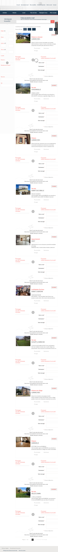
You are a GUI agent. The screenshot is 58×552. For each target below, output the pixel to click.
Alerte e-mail (49, 4)
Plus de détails (37, 48)
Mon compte (53, 12)
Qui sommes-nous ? (25, 4)
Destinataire (41, 66)
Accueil (18, 4)
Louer (23, 12)
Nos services (34, 12)
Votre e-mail (41, 62)
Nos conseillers (33, 4)
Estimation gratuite (41, 4)
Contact (54, 4)
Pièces (2, 37)
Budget (2, 30)
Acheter (5, 12)
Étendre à (3, 59)
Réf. (1, 83)
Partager (36, 50)
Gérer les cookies (22, 550)
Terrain (3, 49)
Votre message (41, 70)
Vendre (14, 12)
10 (46, 539)
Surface (3, 43)
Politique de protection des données (10, 550)
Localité (2, 55)
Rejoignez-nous (43, 12)
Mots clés (3, 76)
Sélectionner (47, 48)
